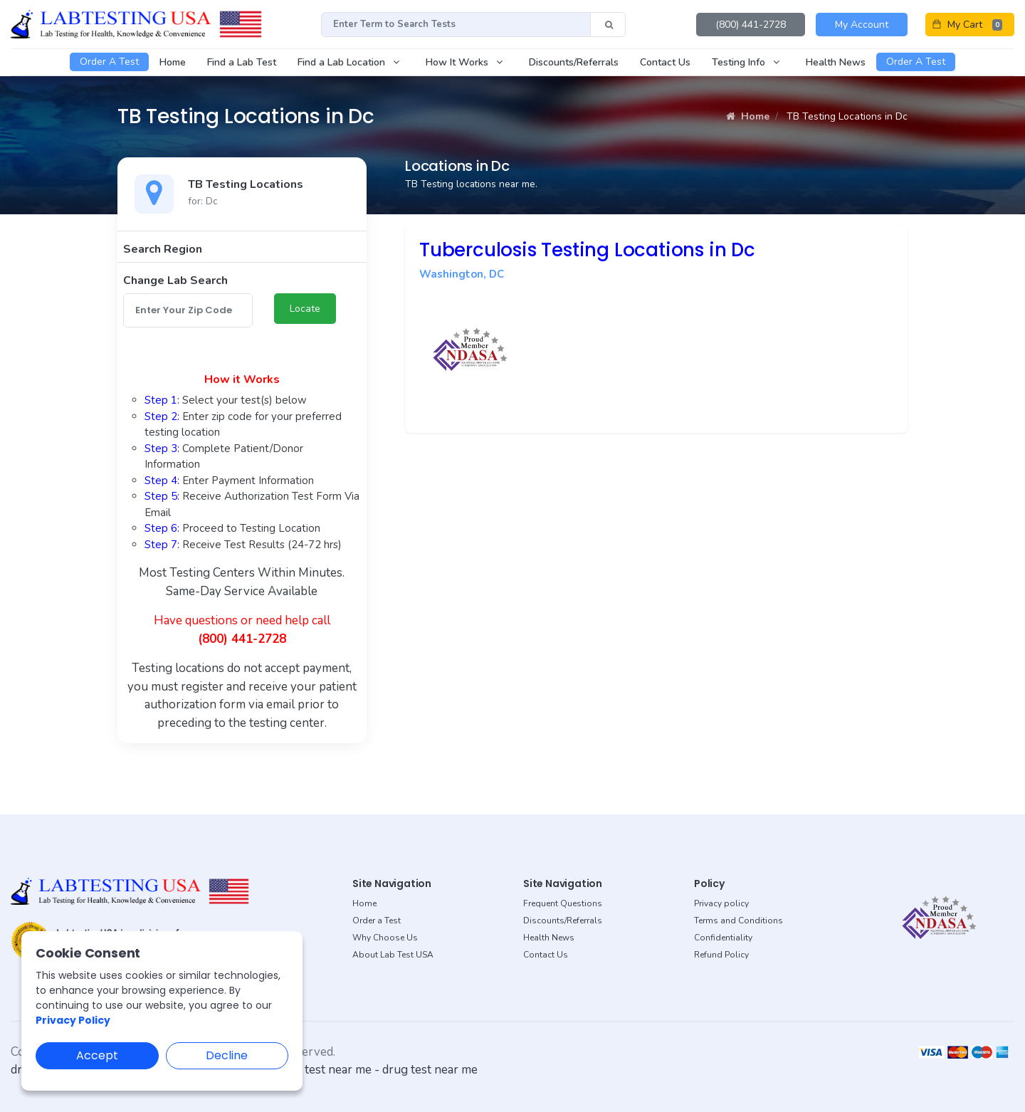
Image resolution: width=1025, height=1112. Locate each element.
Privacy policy (721, 903)
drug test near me (430, 1069)
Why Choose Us (385, 937)
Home (747, 116)
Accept (97, 1055)
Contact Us (545, 954)
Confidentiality (723, 937)
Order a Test (376, 920)
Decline (227, 1055)
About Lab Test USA (392, 954)
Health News (548, 937)
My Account (861, 24)
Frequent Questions (562, 903)
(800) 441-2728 (750, 24)
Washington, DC (461, 274)
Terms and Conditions (738, 920)
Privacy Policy (73, 1020)
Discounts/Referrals (562, 920)
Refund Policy (721, 954)
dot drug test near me (314, 1069)
